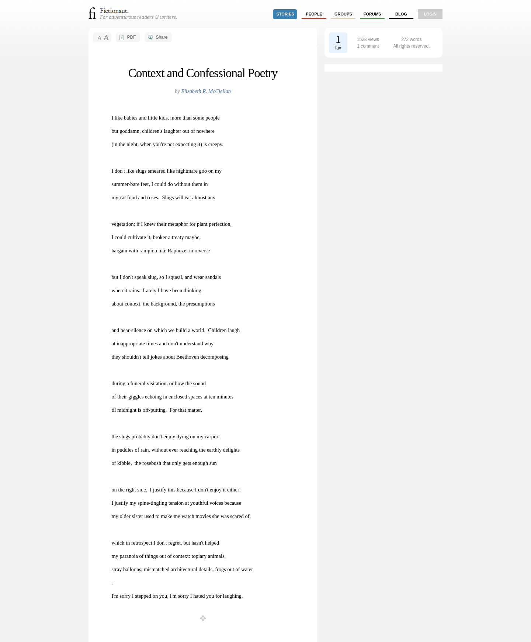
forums (372, 14)
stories (285, 14)
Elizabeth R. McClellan (206, 91)
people (314, 14)
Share (161, 37)
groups (343, 14)
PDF (131, 37)
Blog (401, 14)
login (430, 14)
